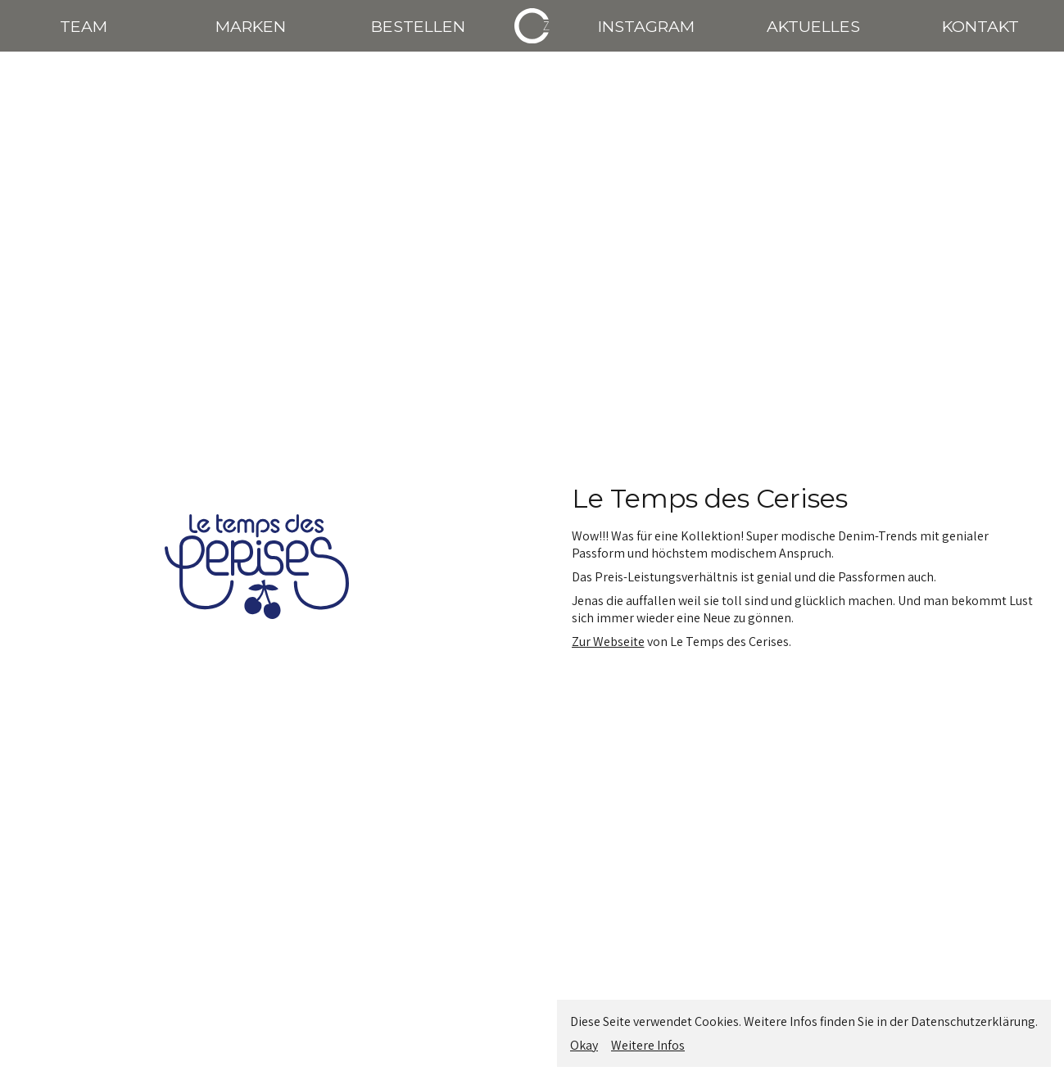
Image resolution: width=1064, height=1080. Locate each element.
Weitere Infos (648, 1045)
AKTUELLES (813, 26)
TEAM (83, 26)
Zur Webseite (608, 641)
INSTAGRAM (646, 26)
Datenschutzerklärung (973, 1021)
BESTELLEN (418, 26)
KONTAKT (980, 26)
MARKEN (250, 26)
